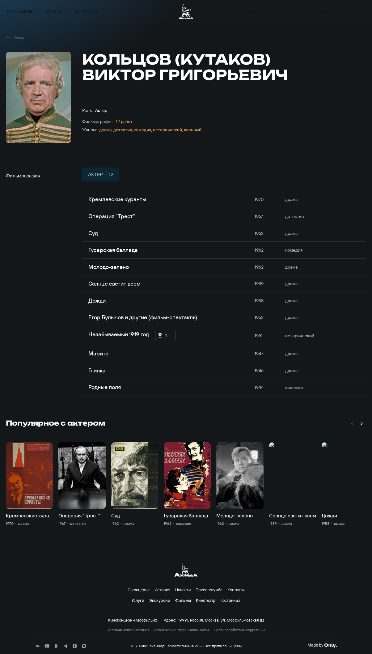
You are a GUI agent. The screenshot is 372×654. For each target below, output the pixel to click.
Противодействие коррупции (239, 630)
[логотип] (186, 11)
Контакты (86, 11)
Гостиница (230, 600)
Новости (183, 589)
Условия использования (128, 630)
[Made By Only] (322, 645)
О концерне (19, 11)
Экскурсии (256, 11)
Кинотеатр (318, 11)
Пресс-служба (209, 589)
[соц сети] (37, 645)
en (363, 11)
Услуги (53, 11)
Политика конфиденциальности (181, 630)
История (162, 589)
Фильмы (287, 11)
